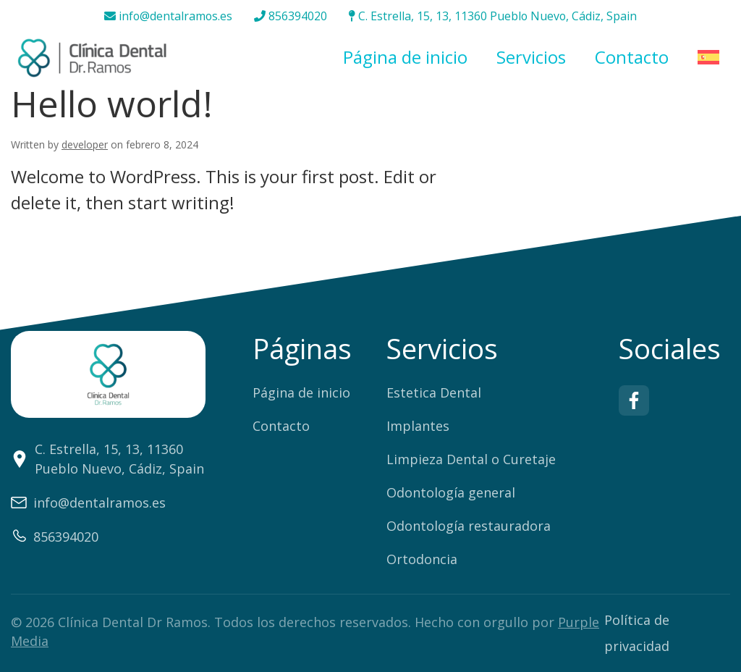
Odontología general (450, 492)
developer (85, 144)
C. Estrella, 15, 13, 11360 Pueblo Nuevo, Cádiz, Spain (493, 17)
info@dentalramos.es (167, 17)
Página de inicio (405, 58)
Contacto (632, 58)
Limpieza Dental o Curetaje (471, 459)
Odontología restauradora (468, 525)
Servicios (531, 58)
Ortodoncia (421, 559)
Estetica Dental (433, 392)
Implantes (417, 425)
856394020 (290, 17)
